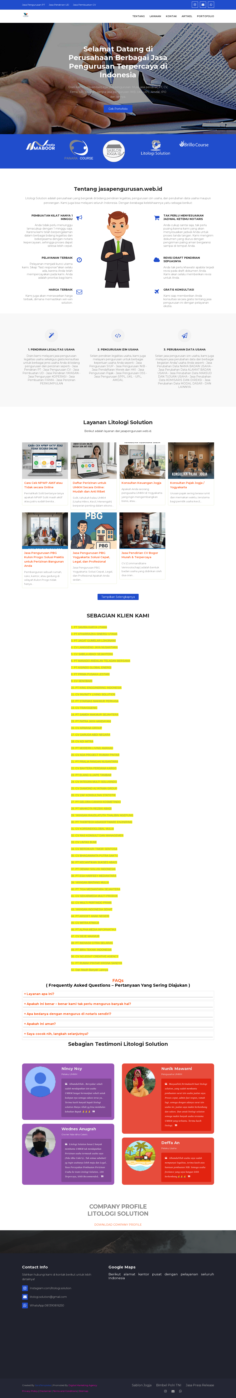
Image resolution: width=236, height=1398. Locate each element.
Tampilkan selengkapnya (118, 597)
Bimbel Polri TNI (168, 1385)
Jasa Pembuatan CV (84, 4)
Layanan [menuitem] (155, 16)
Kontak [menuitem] (171, 16)
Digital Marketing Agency (83, 1385)
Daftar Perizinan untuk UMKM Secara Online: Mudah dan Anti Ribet (89, 487)
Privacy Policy (30, 1391)
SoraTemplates (43, 1385)
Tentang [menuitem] (138, 16)
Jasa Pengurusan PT (33, 4)
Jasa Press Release (200, 1385)
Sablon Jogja (142, 1385)
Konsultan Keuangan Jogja (141, 483)
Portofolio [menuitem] (205, 16)
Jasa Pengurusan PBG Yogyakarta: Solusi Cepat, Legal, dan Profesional (91, 557)
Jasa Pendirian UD (59, 4)
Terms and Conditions (65, 1391)
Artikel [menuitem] (187, 16)
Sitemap (83, 1391)
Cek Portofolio (118, 109)
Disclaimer (45, 1391)
